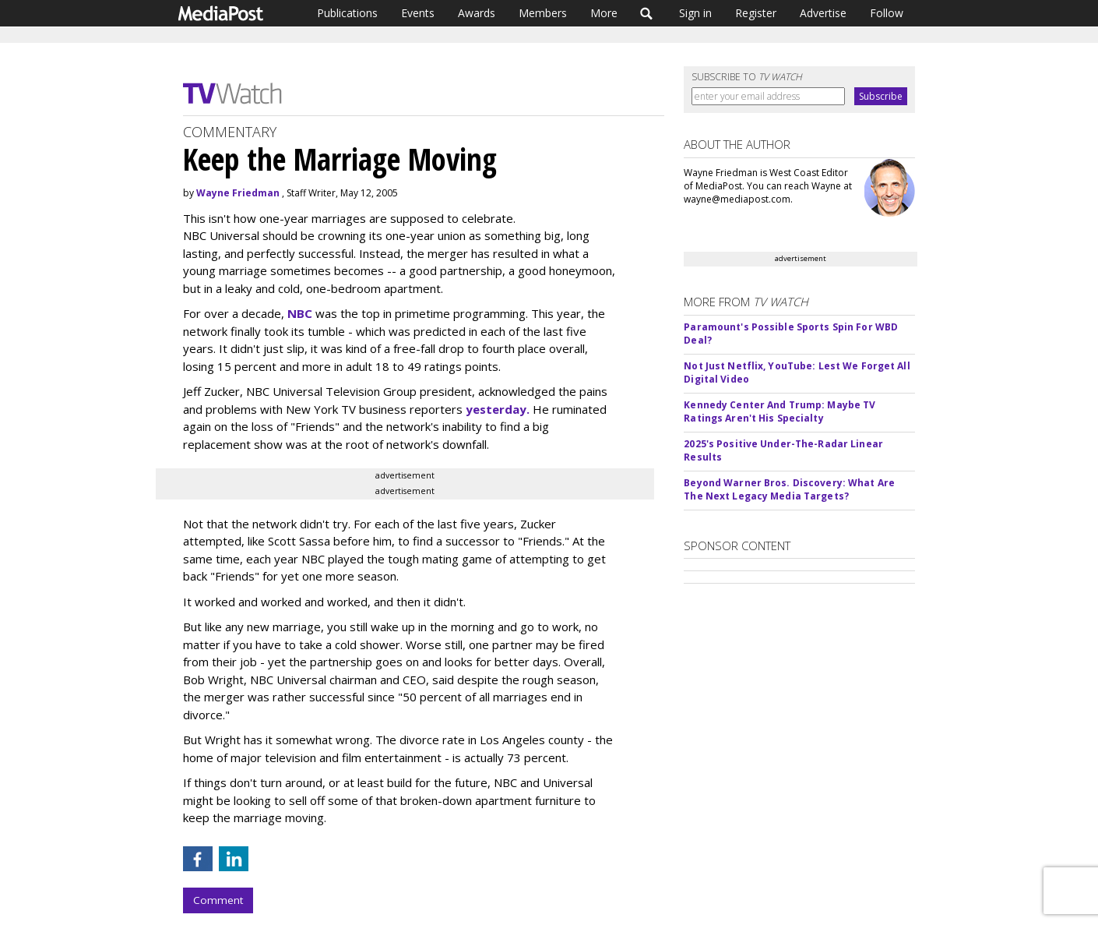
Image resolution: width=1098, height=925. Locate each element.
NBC (299, 313)
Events (418, 12)
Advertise (823, 12)
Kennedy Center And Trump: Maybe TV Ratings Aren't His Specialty (779, 411)
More (604, 12)
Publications (347, 12)
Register (755, 12)
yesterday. (498, 409)
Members (543, 12)
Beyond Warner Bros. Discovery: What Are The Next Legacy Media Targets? (789, 489)
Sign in (695, 12)
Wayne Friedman (238, 192)
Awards (476, 12)
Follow (886, 12)
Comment (218, 900)
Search (646, 13)
